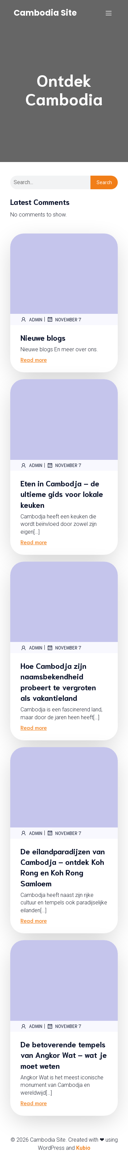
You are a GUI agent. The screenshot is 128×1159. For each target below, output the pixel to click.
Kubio (83, 1148)
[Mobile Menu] (108, 13)
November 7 (64, 319)
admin (31, 319)
